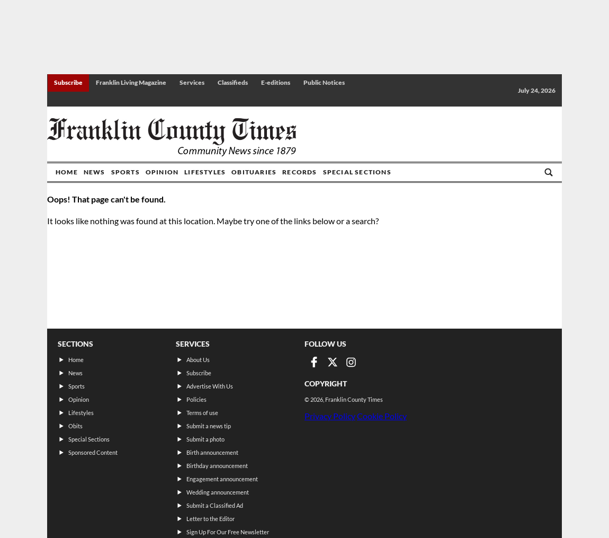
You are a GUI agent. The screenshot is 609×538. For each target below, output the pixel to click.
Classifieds (233, 82)
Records (299, 172)
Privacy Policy (329, 416)
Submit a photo (205, 439)
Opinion (162, 172)
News (94, 172)
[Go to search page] (549, 172)
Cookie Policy (382, 416)
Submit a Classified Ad (214, 505)
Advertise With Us (209, 386)
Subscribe (68, 82)
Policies (196, 399)
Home (67, 172)
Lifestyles (205, 172)
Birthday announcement (217, 465)
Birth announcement (212, 452)
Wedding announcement (217, 492)
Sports (125, 172)
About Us (198, 359)
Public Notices (324, 82)
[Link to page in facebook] (314, 362)
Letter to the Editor (210, 518)
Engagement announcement (222, 478)
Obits (75, 425)
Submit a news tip (208, 425)
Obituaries (253, 172)
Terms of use (202, 412)
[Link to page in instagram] (351, 362)
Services (192, 82)
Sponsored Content (93, 452)
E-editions (275, 82)
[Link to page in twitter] (332, 362)
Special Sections (357, 172)
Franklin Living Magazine (131, 82)
